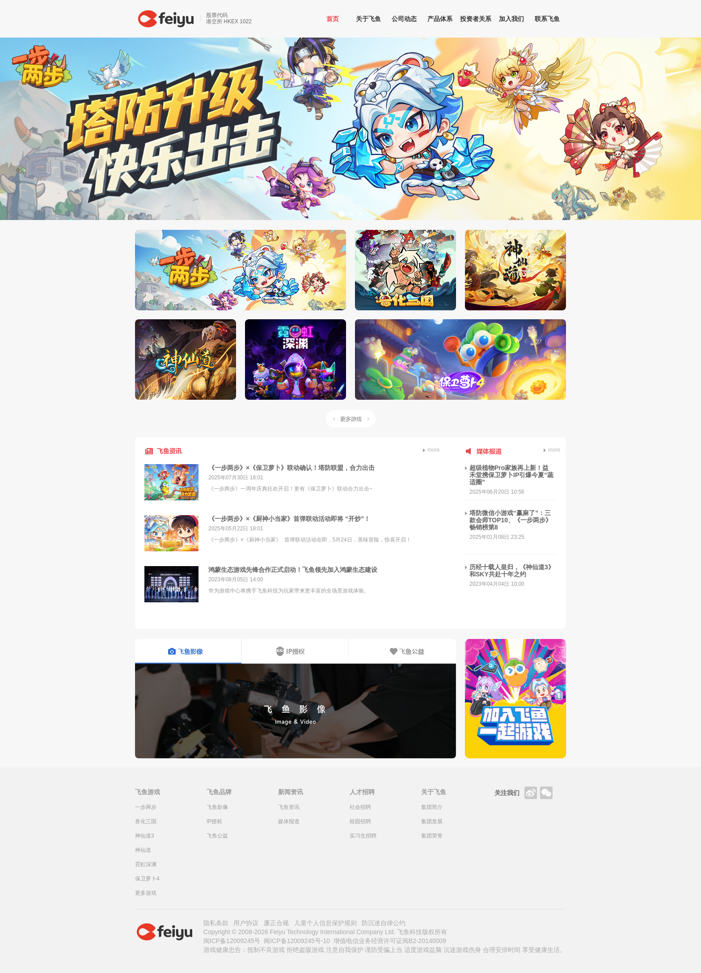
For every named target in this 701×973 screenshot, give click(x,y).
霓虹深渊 (145, 864)
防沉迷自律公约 (383, 922)
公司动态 (404, 18)
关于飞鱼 (368, 18)
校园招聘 (360, 821)
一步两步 (145, 807)
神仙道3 (144, 836)
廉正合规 (276, 922)
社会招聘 (360, 807)
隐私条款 (215, 922)
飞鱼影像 (217, 807)
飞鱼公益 (217, 836)
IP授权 (214, 821)
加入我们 (511, 18)
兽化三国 (145, 821)
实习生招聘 (363, 836)
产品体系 (439, 18)
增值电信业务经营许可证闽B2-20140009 (390, 940)
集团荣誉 (432, 836)
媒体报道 (289, 821)
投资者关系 (475, 18)
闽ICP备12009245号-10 (297, 940)
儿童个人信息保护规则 (325, 922)
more (431, 450)
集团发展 (432, 821)
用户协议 (245, 922)
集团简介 (432, 807)
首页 (332, 18)
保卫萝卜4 (147, 879)
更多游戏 (351, 418)
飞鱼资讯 (289, 807)
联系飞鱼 (547, 18)
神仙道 (143, 850)
